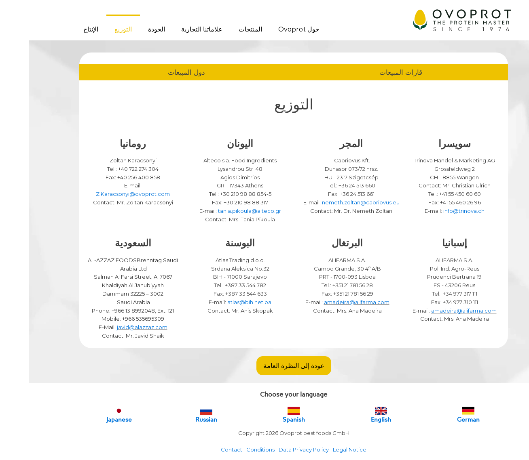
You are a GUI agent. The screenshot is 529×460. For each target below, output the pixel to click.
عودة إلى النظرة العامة (264, 365)
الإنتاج (61, 29)
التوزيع (94, 29)
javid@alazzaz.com (113, 327)
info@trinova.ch (434, 211)
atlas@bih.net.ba (220, 302)
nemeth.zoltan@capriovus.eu (331, 202)
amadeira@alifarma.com (435, 310)
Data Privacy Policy (275, 449)
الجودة (127, 29)
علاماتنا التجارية (172, 29)
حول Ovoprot (269, 29)
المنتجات (221, 29)
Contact (202, 449)
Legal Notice (320, 449)
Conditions (231, 449)
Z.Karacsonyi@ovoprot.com (104, 194)
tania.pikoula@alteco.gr (220, 211)
